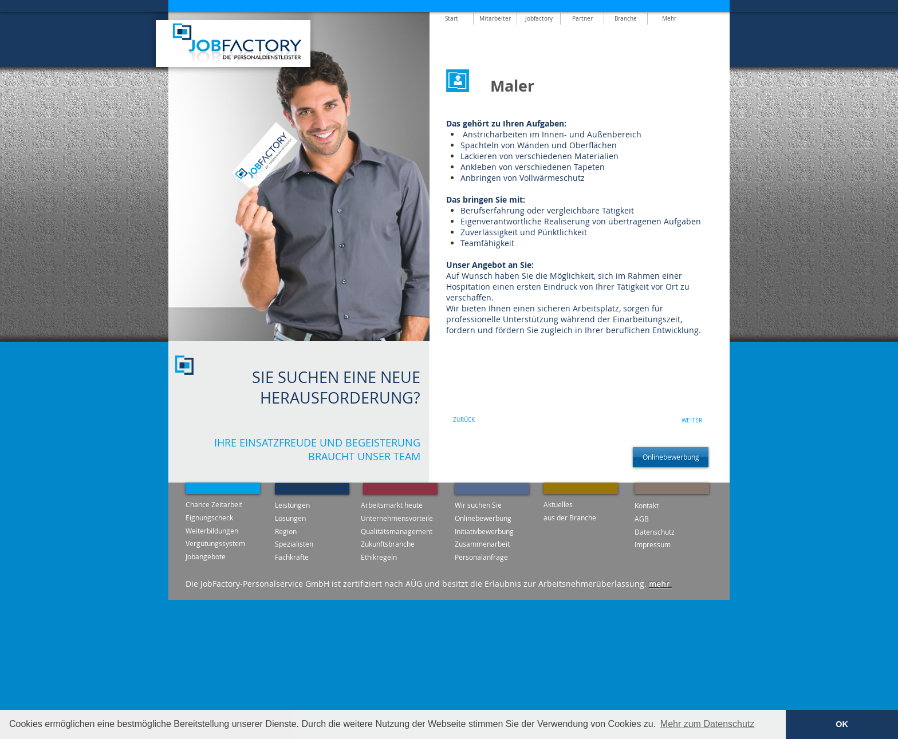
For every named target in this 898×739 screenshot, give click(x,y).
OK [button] (842, 724)
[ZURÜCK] (464, 420)
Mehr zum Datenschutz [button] (707, 724)
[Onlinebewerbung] (670, 457)
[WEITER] (692, 420)
